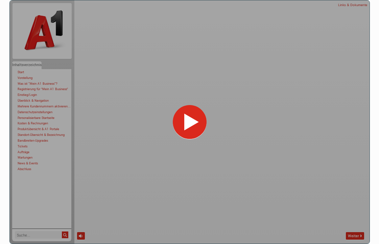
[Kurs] (189, 122)
